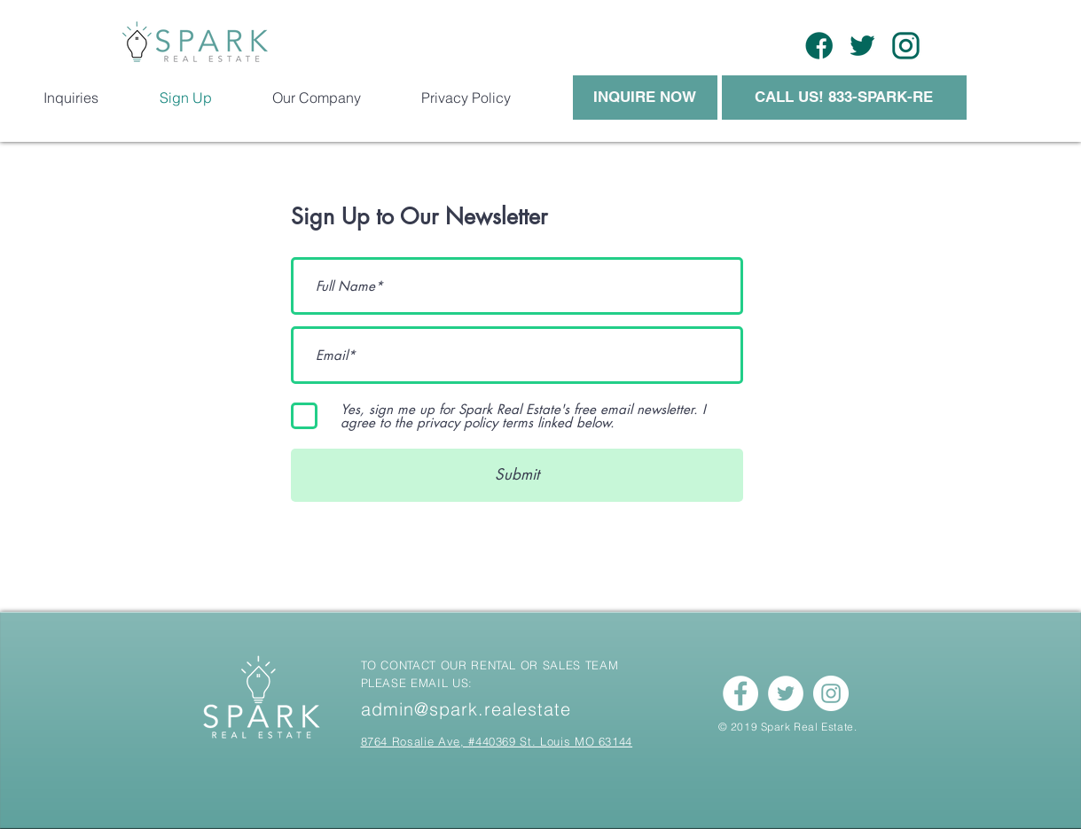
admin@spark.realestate (466, 709)
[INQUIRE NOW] (645, 97)
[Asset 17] (819, 45)
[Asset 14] (862, 45)
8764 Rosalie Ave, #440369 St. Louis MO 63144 (497, 741)
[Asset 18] (906, 45)
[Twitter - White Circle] (785, 693)
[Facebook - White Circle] (740, 693)
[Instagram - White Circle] (831, 693)
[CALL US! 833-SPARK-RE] (844, 97)
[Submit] (517, 475)
